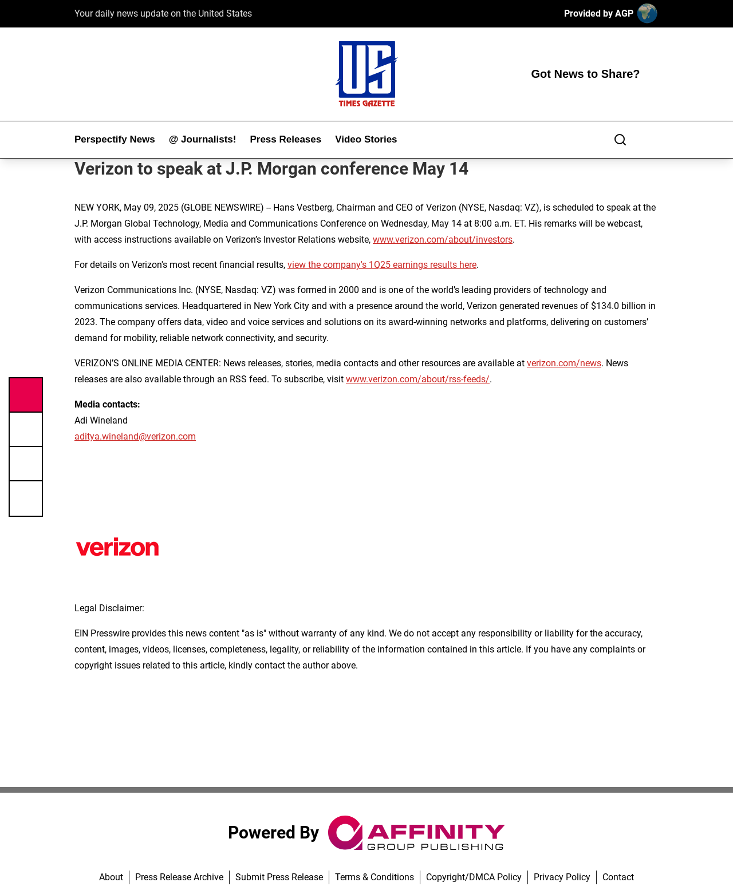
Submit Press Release (279, 877)
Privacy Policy (562, 877)
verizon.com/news (564, 363)
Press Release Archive (179, 877)
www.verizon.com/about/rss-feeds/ (418, 379)
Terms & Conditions (374, 877)
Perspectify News (114, 139)
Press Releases (285, 139)
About (111, 877)
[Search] (620, 139)
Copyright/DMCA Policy (474, 877)
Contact (618, 877)
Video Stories (366, 139)
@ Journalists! (203, 139)
